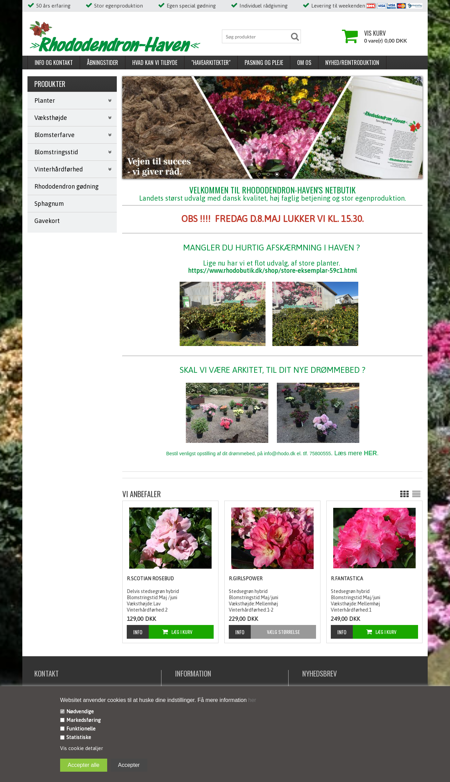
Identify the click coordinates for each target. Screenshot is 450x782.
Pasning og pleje (264, 62)
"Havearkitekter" (210, 62)
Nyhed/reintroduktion (352, 62)
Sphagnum (49, 203)
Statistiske (78, 737)
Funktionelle (80, 728)
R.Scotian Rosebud (150, 578)
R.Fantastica (347, 578)
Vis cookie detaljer (81, 748)
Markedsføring (83, 720)
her (251, 700)
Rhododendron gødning (66, 186)
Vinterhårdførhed (58, 169)
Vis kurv (375, 33)
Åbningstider (102, 62)
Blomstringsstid (56, 152)
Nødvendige (80, 711)
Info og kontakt (54, 62)
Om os (304, 62)
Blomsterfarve (54, 134)
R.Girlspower (245, 578)
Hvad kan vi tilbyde (154, 62)
